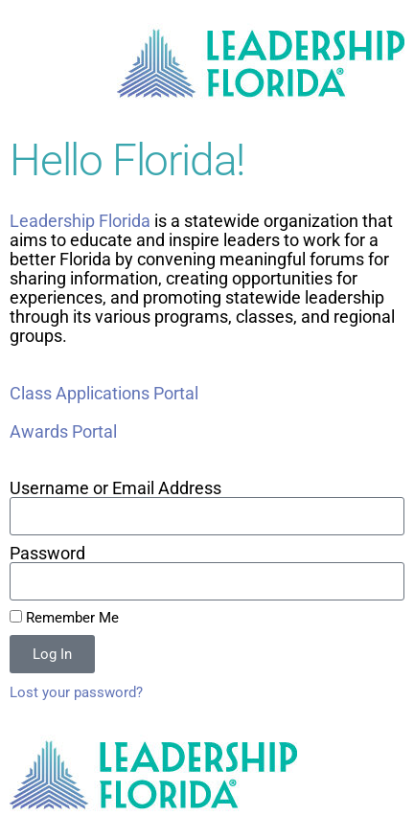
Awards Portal (63, 431)
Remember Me (64, 617)
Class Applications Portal (104, 393)
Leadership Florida (82, 221)
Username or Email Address (115, 488)
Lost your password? (76, 692)
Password (47, 553)
